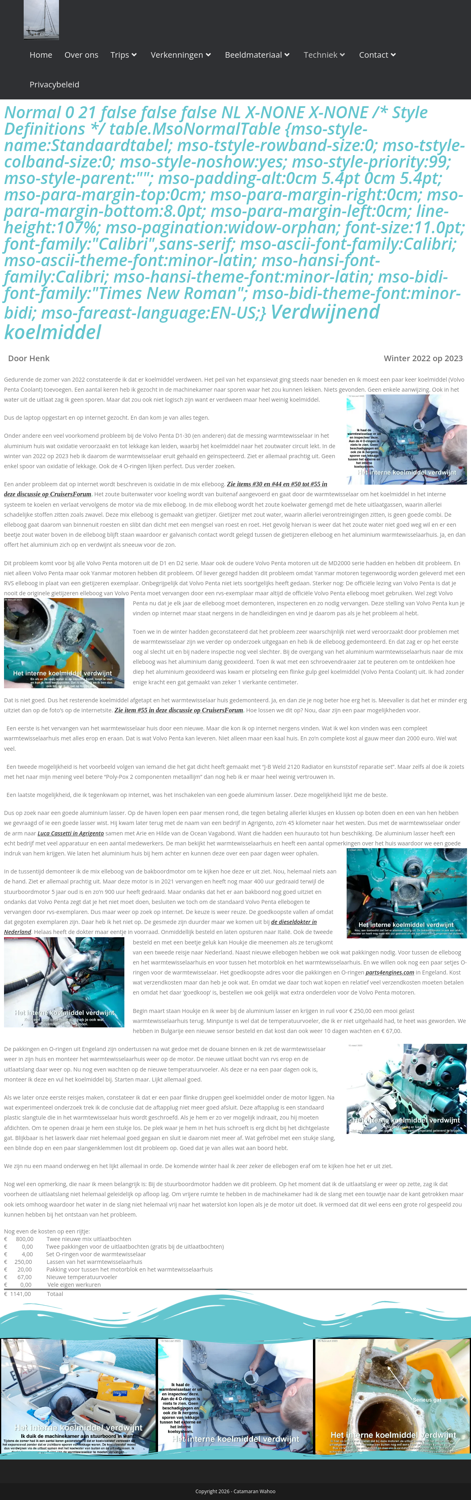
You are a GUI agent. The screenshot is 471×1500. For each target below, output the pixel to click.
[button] (8, 1396)
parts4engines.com (390, 972)
